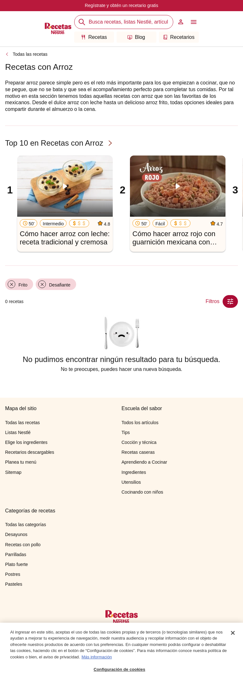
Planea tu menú (20, 462)
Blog (136, 37)
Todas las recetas (30, 54)
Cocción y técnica (139, 442)
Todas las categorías (25, 524)
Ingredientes (134, 472)
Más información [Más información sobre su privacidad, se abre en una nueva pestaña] (97, 657)
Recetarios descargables (29, 452)
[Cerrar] (233, 633)
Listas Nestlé (18, 432)
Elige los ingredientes (26, 442)
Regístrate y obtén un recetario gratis (121, 5)
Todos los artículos (140, 422)
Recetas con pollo (22, 544)
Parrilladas (15, 554)
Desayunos (16, 534)
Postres (12, 574)
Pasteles (13, 584)
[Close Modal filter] (230, 301)
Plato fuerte (16, 564)
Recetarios (178, 37)
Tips (126, 432)
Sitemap (13, 472)
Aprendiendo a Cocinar (144, 462)
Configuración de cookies (119, 669)
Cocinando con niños (142, 492)
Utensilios (131, 482)
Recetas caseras (138, 452)
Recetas (94, 37)
